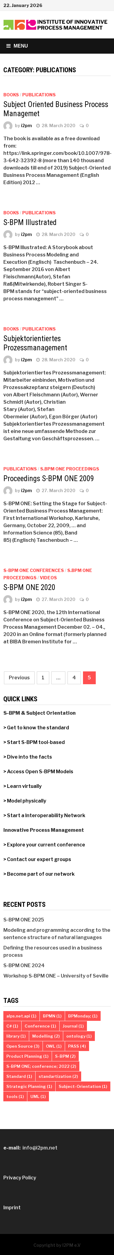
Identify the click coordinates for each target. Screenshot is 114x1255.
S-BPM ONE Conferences (33, 570)
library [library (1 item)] (16, 1036)
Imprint (12, 1207)
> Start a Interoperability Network (44, 815)
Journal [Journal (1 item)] (73, 1026)
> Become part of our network (38, 874)
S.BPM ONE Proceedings (69, 468)
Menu (17, 45)
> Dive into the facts (27, 757)
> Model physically (24, 801)
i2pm (26, 125)
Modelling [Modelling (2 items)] (46, 1036)
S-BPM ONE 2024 (24, 965)
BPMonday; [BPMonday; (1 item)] (83, 1016)
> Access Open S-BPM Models (38, 771)
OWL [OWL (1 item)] (54, 1046)
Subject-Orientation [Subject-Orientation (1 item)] (83, 1086)
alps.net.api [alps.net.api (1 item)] (21, 1016)
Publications (39, 94)
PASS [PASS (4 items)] (77, 1046)
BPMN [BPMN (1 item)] (52, 1016)
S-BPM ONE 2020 (29, 587)
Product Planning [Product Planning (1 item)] (27, 1056)
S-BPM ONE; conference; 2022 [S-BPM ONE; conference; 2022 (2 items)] (41, 1066)
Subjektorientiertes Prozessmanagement (35, 343)
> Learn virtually (22, 786)
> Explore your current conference (44, 845)
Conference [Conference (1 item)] (40, 1026)
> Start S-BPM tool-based (34, 742)
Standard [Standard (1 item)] (19, 1076)
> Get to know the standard (36, 728)
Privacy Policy (19, 1178)
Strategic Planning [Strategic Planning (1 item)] (29, 1086)
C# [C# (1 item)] (12, 1026)
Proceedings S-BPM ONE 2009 (48, 478)
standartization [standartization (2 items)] (58, 1076)
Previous (19, 678)
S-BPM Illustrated (30, 222)
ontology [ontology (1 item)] (79, 1036)
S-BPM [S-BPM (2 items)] (65, 1056)
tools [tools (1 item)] (15, 1096)
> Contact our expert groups (37, 859)
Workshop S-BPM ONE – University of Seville (56, 976)
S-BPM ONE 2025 (23, 920)
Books (11, 94)
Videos (48, 577)
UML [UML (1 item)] (38, 1096)
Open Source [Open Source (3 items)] (23, 1046)
